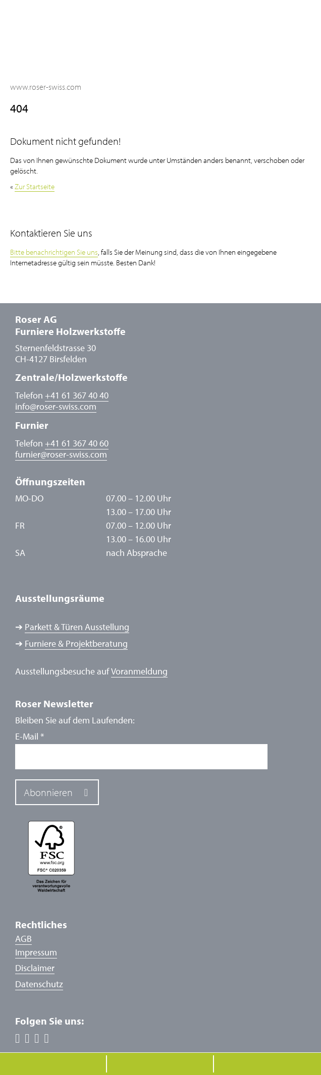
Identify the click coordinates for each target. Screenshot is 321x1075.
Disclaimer (35, 968)
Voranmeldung (139, 671)
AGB (23, 938)
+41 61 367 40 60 (77, 443)
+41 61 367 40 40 (77, 395)
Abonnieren (48, 792)
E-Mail (29, 736)
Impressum (36, 952)
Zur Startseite (35, 186)
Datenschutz (39, 984)
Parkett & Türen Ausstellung (77, 627)
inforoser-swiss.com (55, 406)
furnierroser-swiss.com (61, 454)
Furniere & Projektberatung (76, 643)
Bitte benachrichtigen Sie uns (54, 252)
